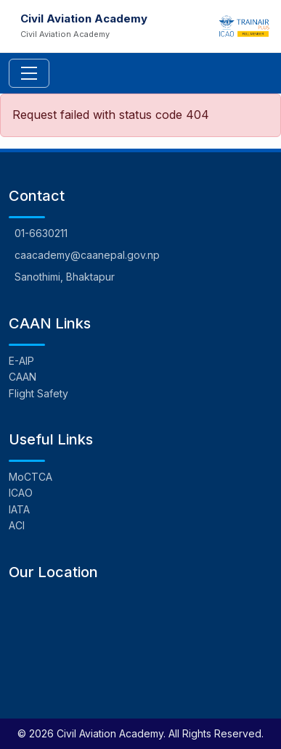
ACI (17, 525)
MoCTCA (30, 477)
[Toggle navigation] (29, 73)
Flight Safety (38, 393)
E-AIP (21, 361)
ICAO (21, 493)
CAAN (22, 377)
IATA (19, 509)
